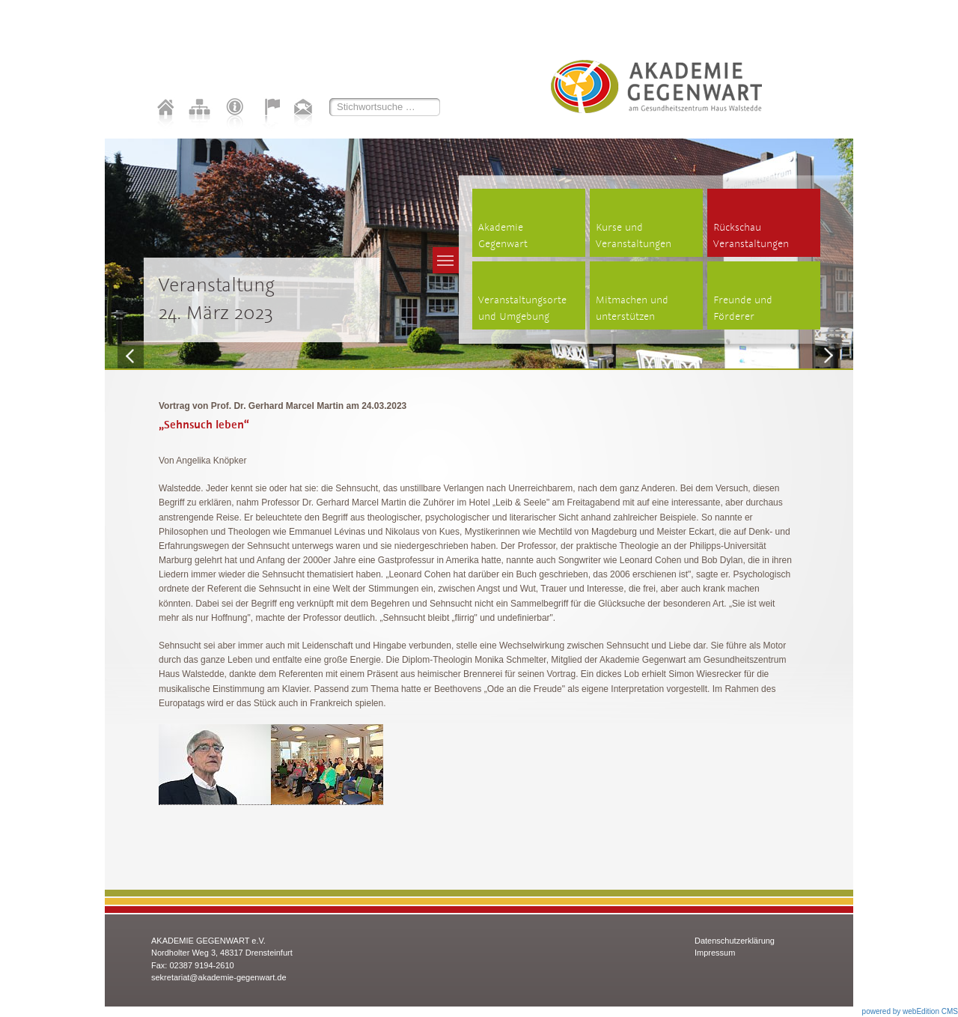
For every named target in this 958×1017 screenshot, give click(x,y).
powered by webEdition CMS (910, 1011)
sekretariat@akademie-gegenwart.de (219, 977)
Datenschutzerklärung (735, 940)
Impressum (715, 952)
